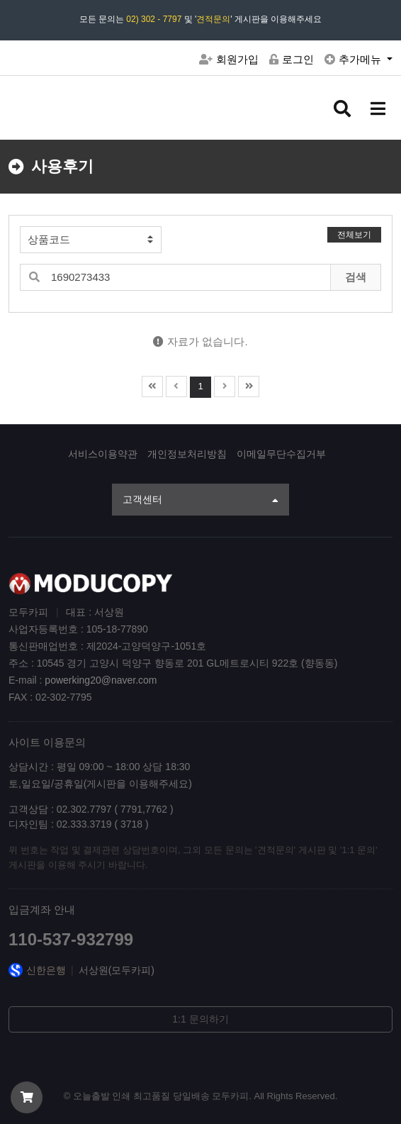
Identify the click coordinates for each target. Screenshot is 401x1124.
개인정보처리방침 (187, 454)
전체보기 (354, 235)
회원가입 (229, 59)
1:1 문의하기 (200, 1019)
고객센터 (200, 501)
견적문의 (213, 19)
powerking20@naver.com (101, 680)
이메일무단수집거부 (281, 454)
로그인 (291, 59)
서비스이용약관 (102, 454)
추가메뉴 (354, 59)
